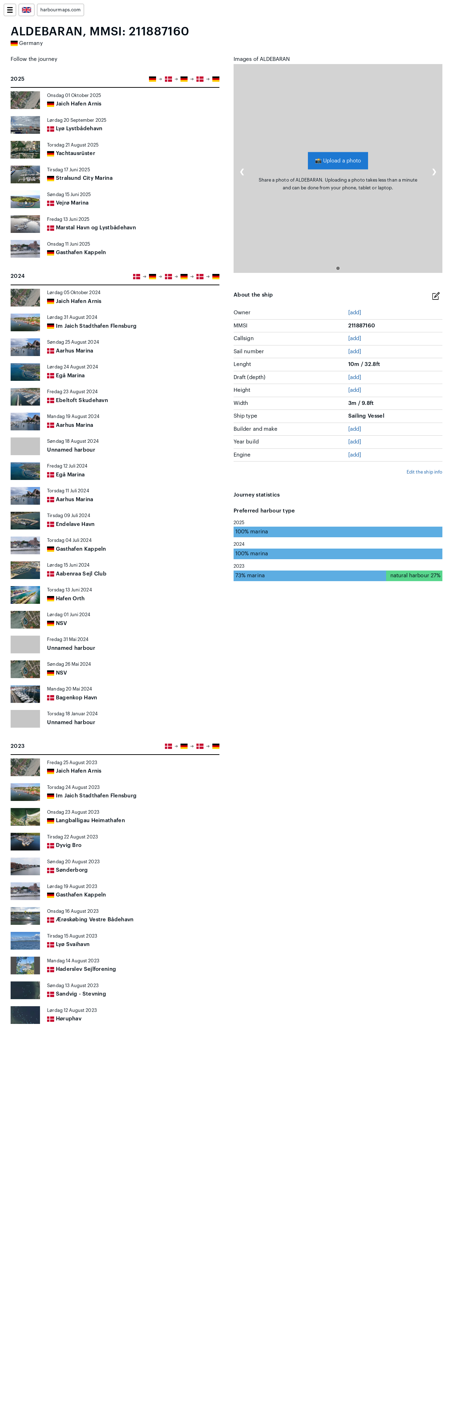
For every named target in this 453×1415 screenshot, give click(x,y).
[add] (354, 312)
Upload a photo (338, 160)
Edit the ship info (424, 472)
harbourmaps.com (60, 10)
